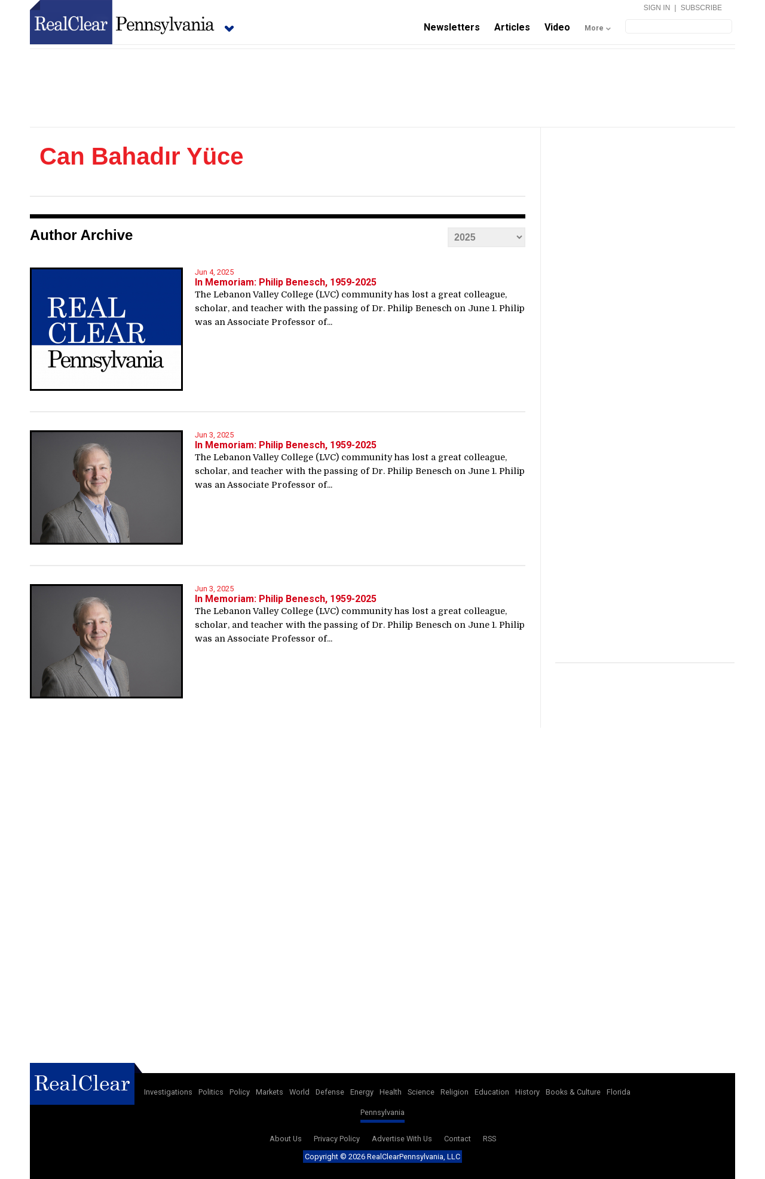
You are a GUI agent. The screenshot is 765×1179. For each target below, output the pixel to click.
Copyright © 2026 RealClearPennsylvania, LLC (382, 1156)
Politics (211, 1091)
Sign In (657, 8)
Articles (512, 27)
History (527, 1091)
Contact (457, 1138)
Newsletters (452, 27)
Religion (454, 1091)
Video (557, 27)
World (299, 1091)
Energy (362, 1091)
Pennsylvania (382, 1112)
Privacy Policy (337, 1138)
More (594, 28)
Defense (330, 1091)
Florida (619, 1091)
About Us (286, 1138)
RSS (489, 1138)
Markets (269, 1091)
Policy (240, 1091)
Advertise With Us (402, 1138)
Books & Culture (573, 1091)
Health (391, 1091)
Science (421, 1091)
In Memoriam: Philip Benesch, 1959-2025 (286, 282)
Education (492, 1091)
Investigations (168, 1091)
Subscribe (701, 8)
